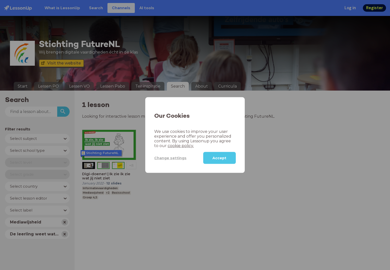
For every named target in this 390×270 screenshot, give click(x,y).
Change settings (170, 158)
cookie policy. (181, 145)
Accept (219, 158)
